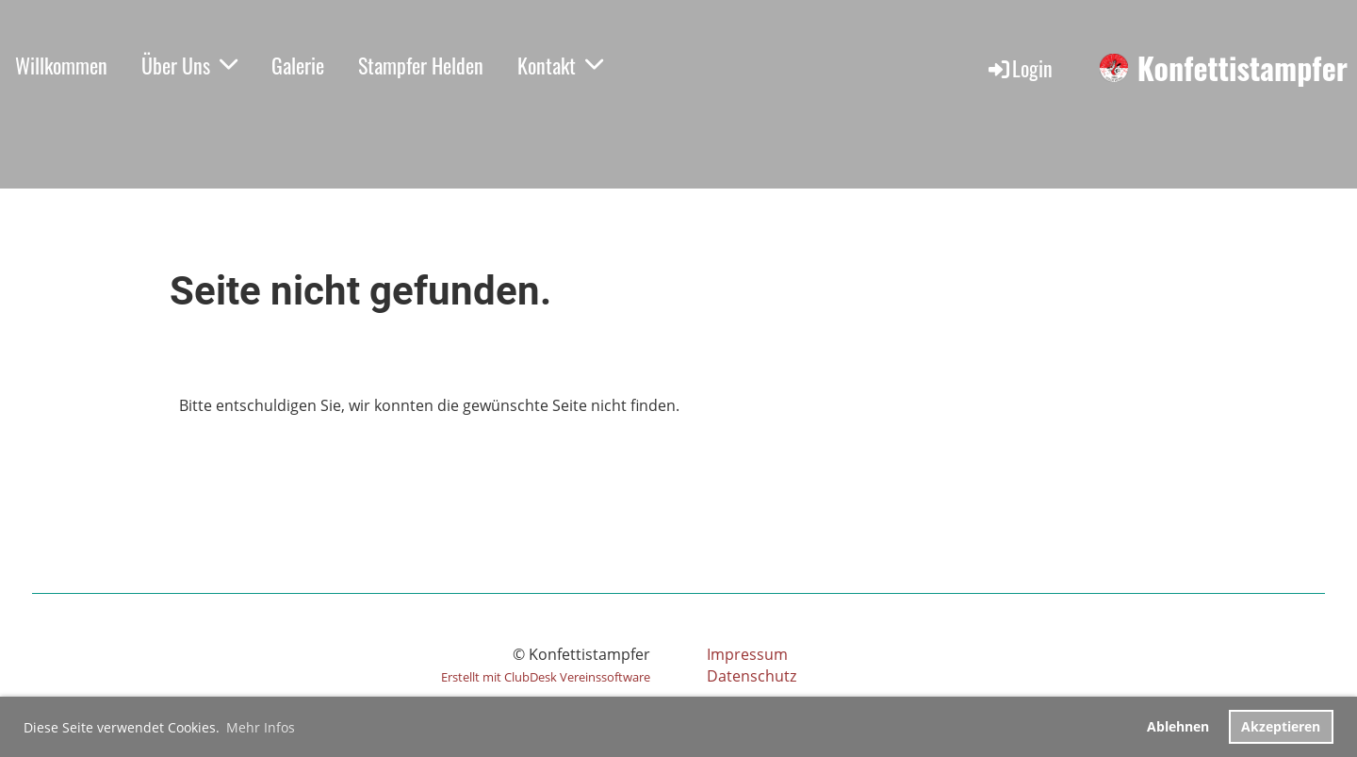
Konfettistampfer (1242, 68)
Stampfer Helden (420, 65)
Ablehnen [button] (1178, 726)
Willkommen (61, 65)
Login (1019, 68)
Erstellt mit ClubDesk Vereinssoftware (545, 676)
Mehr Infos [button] (260, 727)
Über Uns (189, 65)
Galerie (297, 65)
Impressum (747, 654)
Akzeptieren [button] (1280, 726)
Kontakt (560, 65)
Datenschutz (751, 676)
